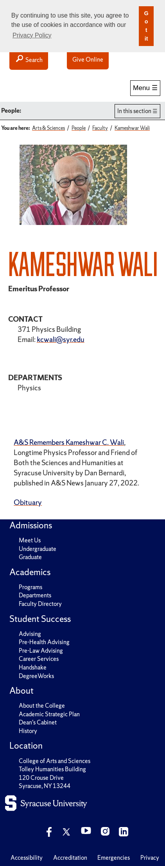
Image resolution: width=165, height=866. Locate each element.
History (28, 731)
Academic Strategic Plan (49, 714)
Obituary (28, 502)
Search (29, 59)
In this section (134, 111)
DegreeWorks (36, 676)
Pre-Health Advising (44, 642)
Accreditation (70, 858)
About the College (42, 705)
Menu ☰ (145, 88)
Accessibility (27, 858)
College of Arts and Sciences (54, 761)
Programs (30, 587)
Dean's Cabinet (38, 722)
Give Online (87, 59)
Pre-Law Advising (41, 650)
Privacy (149, 858)
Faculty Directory (40, 604)
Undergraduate (37, 549)
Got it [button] (146, 26)
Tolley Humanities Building (52, 769)
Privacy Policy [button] (32, 35)
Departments (35, 595)
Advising (30, 634)
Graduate (30, 557)
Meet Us (30, 540)
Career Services (39, 659)
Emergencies (113, 858)
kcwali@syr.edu (60, 339)
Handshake (33, 667)
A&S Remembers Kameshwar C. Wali (69, 442)
